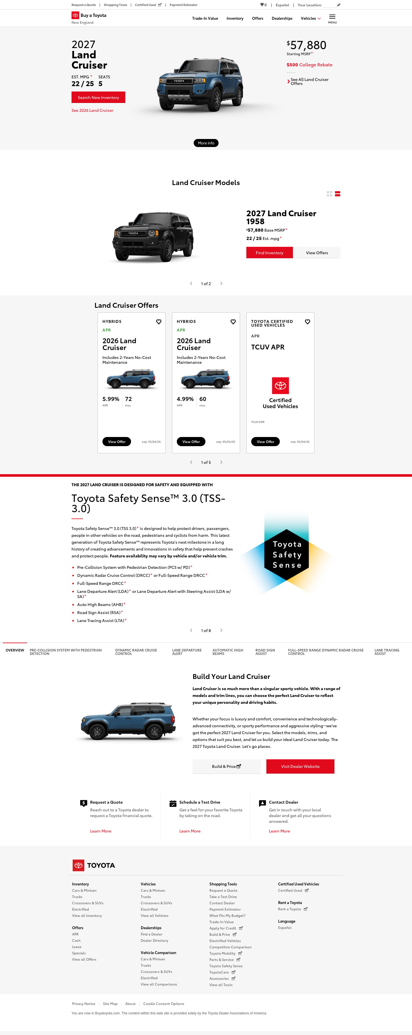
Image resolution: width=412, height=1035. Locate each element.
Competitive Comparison (230, 949)
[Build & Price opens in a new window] (227, 769)
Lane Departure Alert (187, 654)
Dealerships (151, 930)
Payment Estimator (225, 911)
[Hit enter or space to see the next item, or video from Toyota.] (221, 283)
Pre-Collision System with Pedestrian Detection (66, 654)
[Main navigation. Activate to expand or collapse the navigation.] (332, 18)
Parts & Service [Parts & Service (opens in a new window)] (224, 962)
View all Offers (84, 961)
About (130, 1006)
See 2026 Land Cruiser (92, 110)
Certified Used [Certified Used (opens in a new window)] (293, 893)
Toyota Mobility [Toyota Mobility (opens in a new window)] (225, 956)
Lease (77, 949)
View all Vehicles (155, 918)
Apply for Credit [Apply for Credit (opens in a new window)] (226, 931)
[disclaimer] (91, 77)
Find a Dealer (152, 936)
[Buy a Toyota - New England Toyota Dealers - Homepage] (91, 18)
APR (75, 936)
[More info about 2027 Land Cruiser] (206, 143)
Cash (76, 943)
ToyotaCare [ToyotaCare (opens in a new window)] (222, 975)
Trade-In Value (221, 924)
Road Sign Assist (265, 654)
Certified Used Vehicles (298, 886)
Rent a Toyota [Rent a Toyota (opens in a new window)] (293, 912)
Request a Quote (223, 893)
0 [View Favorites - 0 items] (263, 4)
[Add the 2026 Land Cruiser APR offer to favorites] (158, 321)
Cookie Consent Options (163, 1006)
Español (285, 930)
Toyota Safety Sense (226, 968)
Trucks (77, 899)
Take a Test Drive (223, 899)
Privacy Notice (83, 1006)
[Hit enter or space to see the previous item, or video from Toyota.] (191, 283)
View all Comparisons (159, 986)
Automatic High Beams (228, 654)
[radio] (329, 194)
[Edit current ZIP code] (338, 5)
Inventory (80, 886)
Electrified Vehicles (225, 943)
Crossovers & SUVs (88, 905)
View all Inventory (87, 918)
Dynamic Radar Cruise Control (136, 654)
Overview (15, 652)
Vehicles (148, 886)
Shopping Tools (223, 886)
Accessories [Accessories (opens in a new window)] (222, 981)
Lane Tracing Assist (387, 654)
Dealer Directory (154, 943)
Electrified (80, 911)
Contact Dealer (222, 905)
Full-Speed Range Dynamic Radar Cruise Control (326, 654)
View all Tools (221, 987)
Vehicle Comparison (158, 955)
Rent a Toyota (290, 905)
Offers (77, 930)
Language (286, 923)
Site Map (110, 1006)
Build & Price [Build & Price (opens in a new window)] (223, 937)
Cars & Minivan (84, 893)
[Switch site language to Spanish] (282, 4)
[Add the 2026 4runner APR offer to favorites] (307, 321)
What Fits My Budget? (227, 918)
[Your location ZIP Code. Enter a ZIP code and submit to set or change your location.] (330, 5)
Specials (79, 955)
